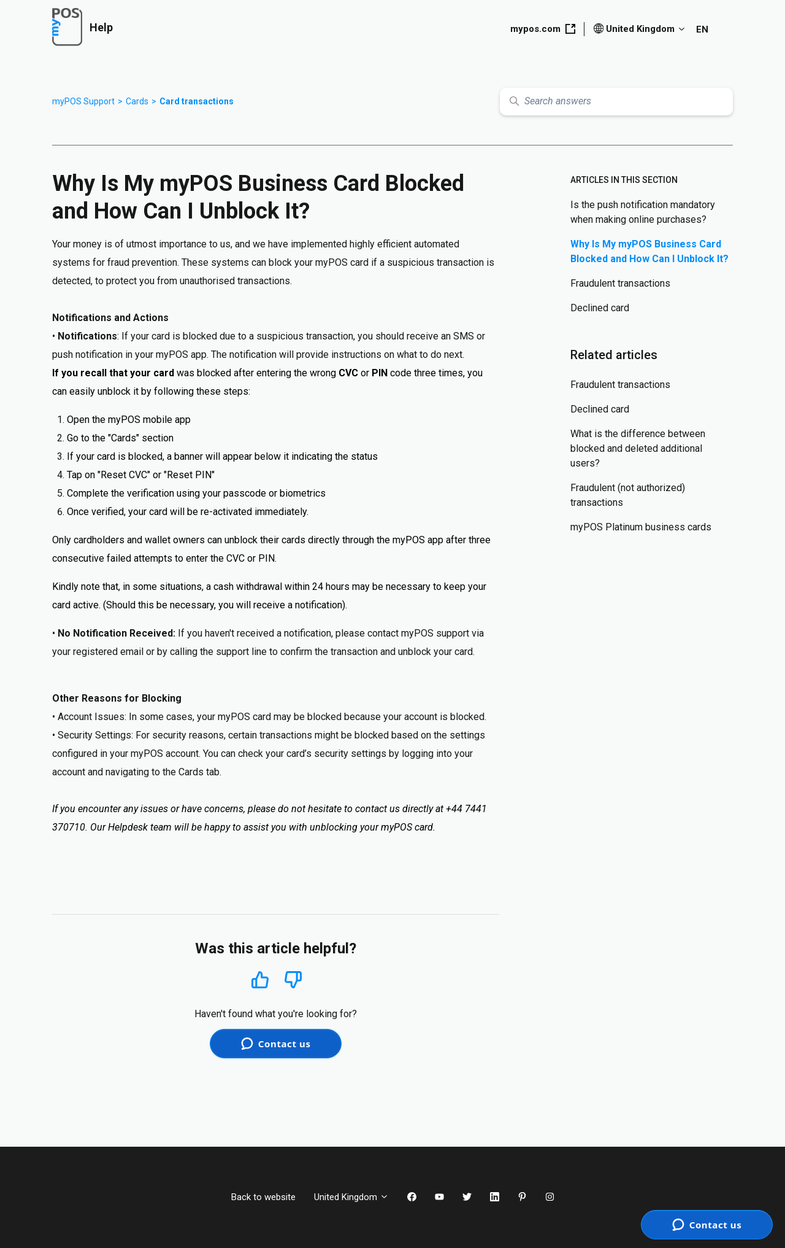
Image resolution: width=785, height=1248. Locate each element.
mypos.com (542, 28)
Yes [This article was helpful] (260, 979)
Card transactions (196, 101)
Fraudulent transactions (620, 283)
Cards (137, 101)
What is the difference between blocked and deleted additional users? (637, 448)
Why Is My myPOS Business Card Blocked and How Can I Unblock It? (649, 251)
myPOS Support (83, 101)
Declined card (599, 308)
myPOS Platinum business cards (640, 527)
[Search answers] (616, 101)
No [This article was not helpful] (293, 980)
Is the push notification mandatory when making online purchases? (642, 212)
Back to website (263, 1197)
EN (702, 29)
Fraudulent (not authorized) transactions (627, 495)
